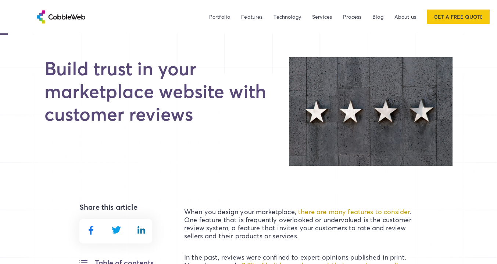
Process (352, 17)
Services (322, 17)
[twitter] (116, 230)
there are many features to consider (354, 212)
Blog (377, 17)
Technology (287, 17)
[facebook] (90, 230)
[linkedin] (141, 230)
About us (405, 17)
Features (251, 17)
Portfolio (219, 17)
